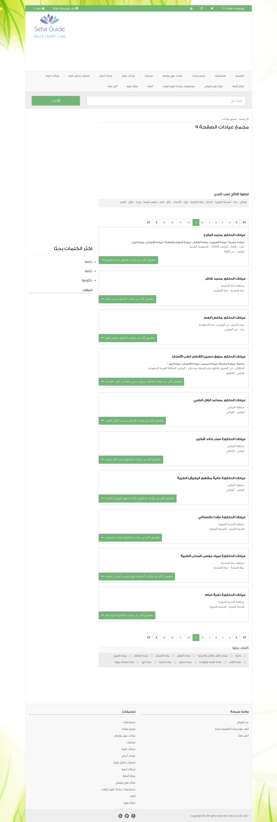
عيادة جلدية (236, 242)
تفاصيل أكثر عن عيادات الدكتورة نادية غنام (127, 615)
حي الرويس (231, 329)
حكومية (87, 280)
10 (188, 222)
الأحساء (177, 202)
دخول (38, 8)
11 (180, 222)
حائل (168, 202)
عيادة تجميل (209, 363)
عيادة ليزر (138, 242)
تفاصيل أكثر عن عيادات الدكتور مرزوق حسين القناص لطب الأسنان (141, 381)
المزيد (123, 202)
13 (164, 222)
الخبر (162, 202)
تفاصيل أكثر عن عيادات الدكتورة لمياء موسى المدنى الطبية (136, 576)
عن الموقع (243, 722)
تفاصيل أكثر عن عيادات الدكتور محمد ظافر (127, 299)
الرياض (243, 202)
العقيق (230, 373)
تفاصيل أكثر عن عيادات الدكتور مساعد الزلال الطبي (132, 420)
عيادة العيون (218, 242)
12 (172, 222)
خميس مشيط (150, 202)
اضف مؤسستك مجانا (65, 8)
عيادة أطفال (200, 242)
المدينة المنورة (223, 202)
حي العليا (229, 251)
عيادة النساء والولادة (178, 242)
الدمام (209, 202)
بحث (56, 100)
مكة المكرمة (197, 202)
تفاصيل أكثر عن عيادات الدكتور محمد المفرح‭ (128, 260)
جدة (235, 202)
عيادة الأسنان (154, 242)
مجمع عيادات (229, 118)
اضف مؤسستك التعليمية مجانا (232, 729)
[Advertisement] (161, 41)
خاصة (240, 363)
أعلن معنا (112, 86)
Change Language (233, 8)
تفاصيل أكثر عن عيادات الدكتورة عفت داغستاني (130, 537)
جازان (131, 202)
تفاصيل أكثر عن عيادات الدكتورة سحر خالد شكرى (131, 459)
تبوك (185, 202)
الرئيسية (239, 75)
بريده (138, 202)
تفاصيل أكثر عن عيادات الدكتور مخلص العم (128, 338)
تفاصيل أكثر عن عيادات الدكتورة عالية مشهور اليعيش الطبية (137, 498)
